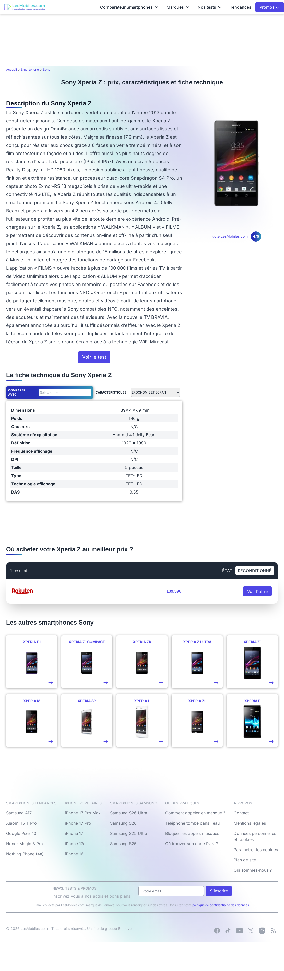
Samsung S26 (123, 823)
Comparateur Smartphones (129, 7)
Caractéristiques (111, 392)
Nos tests (210, 7)
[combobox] (64, 392)
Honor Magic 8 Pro (24, 843)
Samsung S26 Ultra (128, 812)
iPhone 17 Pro (78, 823)
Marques (178, 7)
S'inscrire (219, 890)
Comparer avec (17, 392)
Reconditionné (254, 570)
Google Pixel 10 (21, 833)
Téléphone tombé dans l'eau (192, 823)
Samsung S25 (123, 843)
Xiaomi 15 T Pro (21, 823)
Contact (241, 812)
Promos (269, 7)
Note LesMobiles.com (236, 236)
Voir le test (94, 357)
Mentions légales (250, 823)
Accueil (11, 69)
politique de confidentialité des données (220, 905)
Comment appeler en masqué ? (195, 812)
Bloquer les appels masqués (192, 833)
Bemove (125, 928)
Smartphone (30, 69)
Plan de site (245, 860)
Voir (257, 591)
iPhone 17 (74, 833)
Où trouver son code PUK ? (191, 843)
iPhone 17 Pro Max (83, 812)
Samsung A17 (19, 812)
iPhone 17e (75, 843)
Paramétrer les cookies (256, 849)
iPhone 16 (74, 853)
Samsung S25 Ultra (128, 833)
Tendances (240, 7)
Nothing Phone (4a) (25, 853)
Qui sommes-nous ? (253, 870)
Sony (46, 69)
